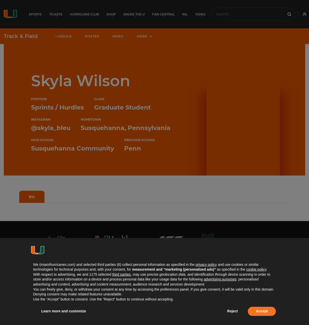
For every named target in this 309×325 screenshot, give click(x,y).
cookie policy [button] (256, 269)
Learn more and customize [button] (63, 311)
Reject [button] (232, 311)
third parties (121, 274)
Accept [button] (262, 311)
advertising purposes (220, 279)
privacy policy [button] (206, 265)
